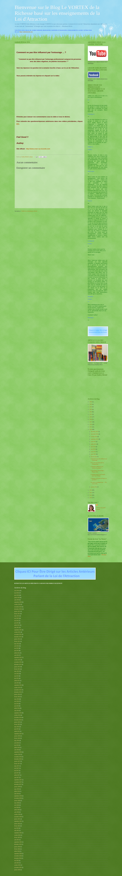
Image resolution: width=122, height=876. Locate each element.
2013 (91, 490)
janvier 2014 (94, 487)
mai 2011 (16, 620)
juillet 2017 (17, 775)
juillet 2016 (17, 747)
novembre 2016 (18, 756)
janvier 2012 (17, 639)
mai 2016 (16, 745)
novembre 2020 (18, 816)
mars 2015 (16, 726)
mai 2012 (16, 648)
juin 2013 (16, 678)
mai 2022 (16, 828)
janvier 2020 (17, 800)
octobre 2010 (17, 604)
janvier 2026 (17, 869)
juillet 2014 (94, 444)
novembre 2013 (18, 689)
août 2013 (16, 683)
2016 (91, 424)
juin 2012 (16, 650)
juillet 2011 (17, 625)
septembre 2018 (18, 796)
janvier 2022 (17, 823)
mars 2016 (16, 740)
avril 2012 (16, 646)
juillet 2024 (17, 851)
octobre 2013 (17, 687)
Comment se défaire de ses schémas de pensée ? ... (97, 467)
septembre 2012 (18, 657)
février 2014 (94, 456)
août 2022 (16, 830)
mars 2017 (16, 766)
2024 (91, 406)
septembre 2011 (18, 629)
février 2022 (17, 826)
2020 (91, 417)
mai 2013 (16, 676)
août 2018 (16, 793)
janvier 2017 (17, 761)
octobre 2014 (94, 436)
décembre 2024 (17, 858)
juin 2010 (16, 595)
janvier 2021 (17, 819)
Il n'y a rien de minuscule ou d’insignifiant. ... (97, 463)
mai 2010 (16, 593)
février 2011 (17, 613)
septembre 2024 (18, 853)
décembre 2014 (94, 431)
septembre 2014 (95, 439)
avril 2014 (93, 451)
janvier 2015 (17, 722)
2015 (91, 427)
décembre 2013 (17, 692)
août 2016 (16, 749)
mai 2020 (16, 807)
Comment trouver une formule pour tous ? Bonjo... (98, 475)
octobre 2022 (17, 835)
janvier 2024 (17, 846)
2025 (91, 404)
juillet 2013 (17, 680)
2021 (91, 414)
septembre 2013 (18, 685)
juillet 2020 (17, 809)
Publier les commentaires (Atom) (29, 211)
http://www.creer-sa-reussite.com (38, 149)
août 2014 (93, 441)
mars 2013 (16, 671)
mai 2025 (16, 860)
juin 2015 (16, 729)
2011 (91, 495)
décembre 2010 (17, 609)
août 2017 (16, 777)
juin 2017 (16, 772)
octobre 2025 (17, 865)
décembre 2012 (17, 664)
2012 (91, 492)
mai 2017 (16, 770)
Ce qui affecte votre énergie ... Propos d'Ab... (98, 471)
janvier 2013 (17, 666)
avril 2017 (16, 768)
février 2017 (17, 763)
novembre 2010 (18, 606)
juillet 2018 (17, 791)
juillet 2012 (17, 653)
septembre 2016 (18, 752)
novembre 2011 (18, 634)
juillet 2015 (17, 731)
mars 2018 (16, 789)
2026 (91, 401)
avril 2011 (16, 618)
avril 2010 (16, 590)
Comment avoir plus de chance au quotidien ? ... (99, 479)
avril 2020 (16, 805)
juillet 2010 (17, 597)
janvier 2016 (17, 736)
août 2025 (16, 862)
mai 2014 (93, 449)
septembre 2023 (18, 842)
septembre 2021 (18, 821)
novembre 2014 (95, 434)
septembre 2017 (18, 779)
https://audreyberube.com (26, 32)
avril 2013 (16, 673)
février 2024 (17, 849)
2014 (91, 429)
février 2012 (17, 641)
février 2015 (17, 724)
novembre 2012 (18, 662)
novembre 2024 (18, 855)
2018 (91, 419)
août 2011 (16, 627)
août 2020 (16, 812)
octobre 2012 (17, 659)
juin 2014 (93, 446)
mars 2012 (16, 643)
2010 (91, 497)
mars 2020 (16, 802)
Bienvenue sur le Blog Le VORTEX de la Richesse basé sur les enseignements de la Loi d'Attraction (57, 13)
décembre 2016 (17, 759)
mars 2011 (16, 616)
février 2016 (17, 738)
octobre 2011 (17, 632)
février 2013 (17, 669)
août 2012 (16, 655)
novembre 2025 (18, 867)
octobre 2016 (17, 754)
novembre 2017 (18, 782)
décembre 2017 (17, 784)
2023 (91, 409)
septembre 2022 (18, 832)
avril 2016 (16, 743)
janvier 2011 (17, 611)
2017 (91, 422)
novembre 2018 (18, 798)
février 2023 (17, 837)
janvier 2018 (17, 786)
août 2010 (16, 599)
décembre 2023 (17, 844)
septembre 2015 (18, 733)
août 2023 (16, 839)
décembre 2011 (17, 636)
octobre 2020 (17, 814)
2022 (91, 411)
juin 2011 (16, 623)
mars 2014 (93, 454)
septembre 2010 (18, 602)
